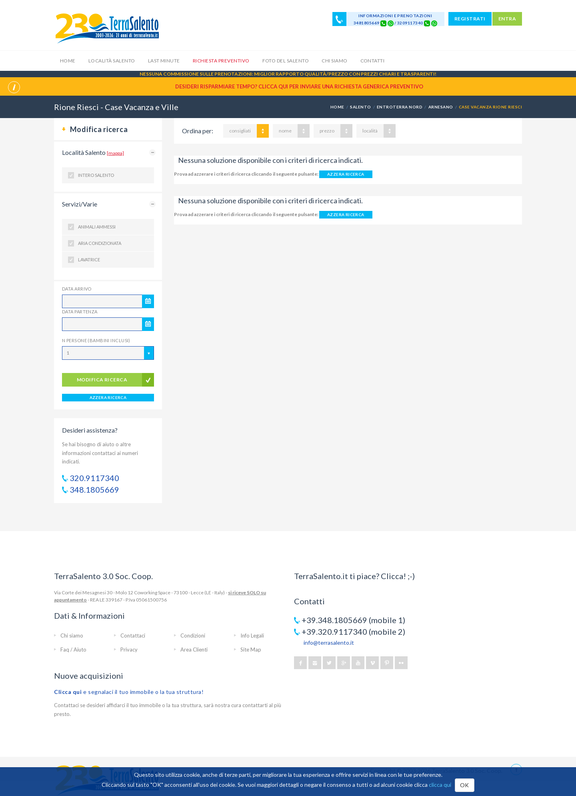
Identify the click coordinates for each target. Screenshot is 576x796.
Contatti (372, 61)
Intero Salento (96, 175)
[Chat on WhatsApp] (391, 22)
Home (68, 61)
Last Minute (164, 61)
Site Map (250, 649)
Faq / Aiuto (73, 649)
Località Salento (111, 61)
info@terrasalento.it (329, 642)
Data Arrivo (77, 288)
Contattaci (132, 635)
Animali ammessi (97, 226)
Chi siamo (334, 61)
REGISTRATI (470, 19)
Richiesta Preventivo (221, 61)
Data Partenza (80, 311)
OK (464, 785)
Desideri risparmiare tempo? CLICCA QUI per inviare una (299, 86)
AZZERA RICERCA (108, 397)
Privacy (129, 649)
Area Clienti (194, 649)
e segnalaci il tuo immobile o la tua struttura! (129, 691)
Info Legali (252, 635)
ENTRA (507, 19)
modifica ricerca (102, 380)
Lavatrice (89, 259)
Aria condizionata (99, 243)
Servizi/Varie (79, 204)
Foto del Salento (285, 61)
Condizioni (192, 635)
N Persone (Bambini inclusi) (96, 340)
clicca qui (440, 784)
